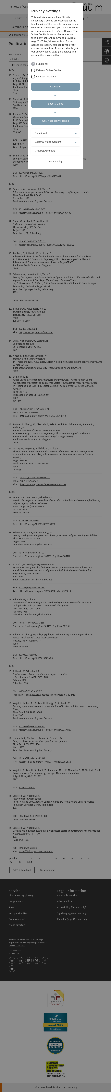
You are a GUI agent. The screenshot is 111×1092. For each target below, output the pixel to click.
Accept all (55, 86)
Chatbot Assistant (46, 76)
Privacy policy (55, 161)
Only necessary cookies (55, 120)
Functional (42, 63)
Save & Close (55, 103)
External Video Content (49, 70)
